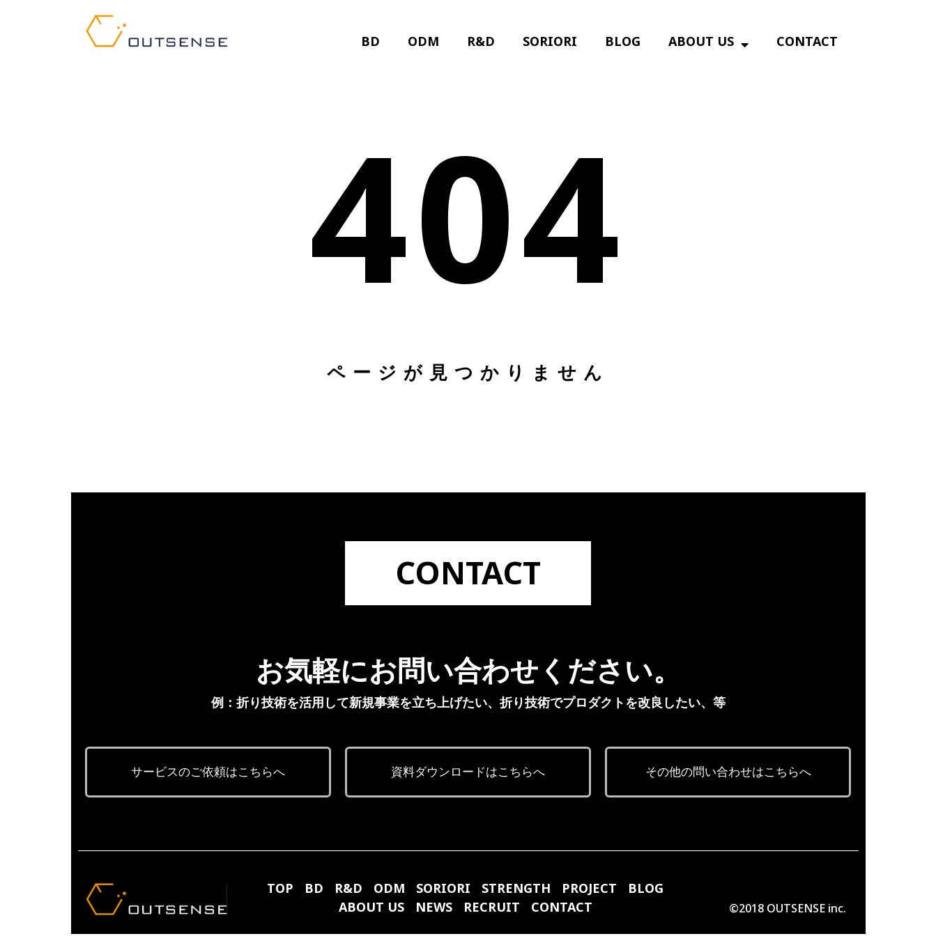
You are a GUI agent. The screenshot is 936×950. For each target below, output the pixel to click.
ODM (423, 44)
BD (370, 44)
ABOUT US (708, 44)
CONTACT (807, 44)
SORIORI (550, 44)
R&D (481, 44)
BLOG (622, 44)
